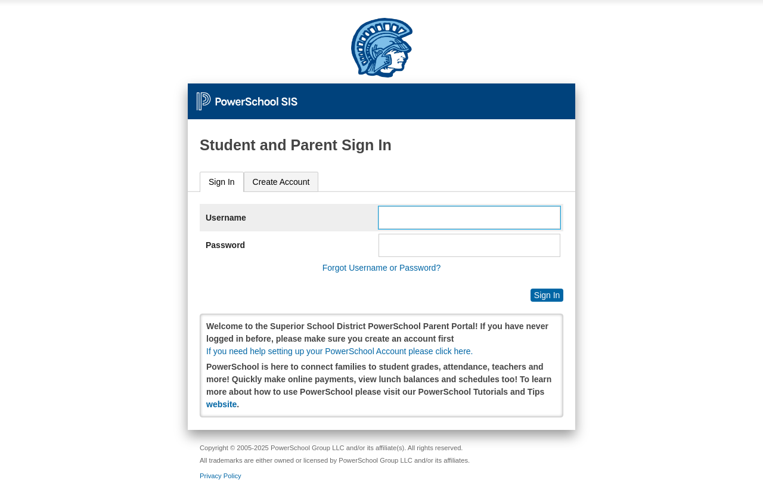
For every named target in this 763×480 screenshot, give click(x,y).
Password (225, 245)
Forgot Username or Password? (381, 267)
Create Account (281, 182)
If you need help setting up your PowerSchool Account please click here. (339, 351)
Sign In (222, 182)
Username (226, 217)
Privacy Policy (220, 475)
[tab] (222, 182)
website (221, 404)
